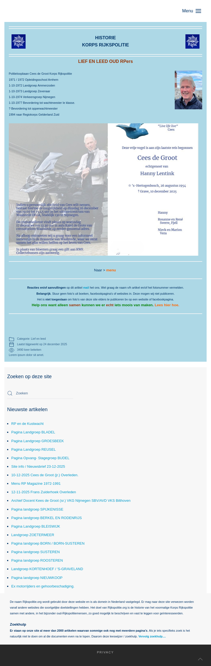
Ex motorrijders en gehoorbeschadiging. (42, 586)
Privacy (102, 652)
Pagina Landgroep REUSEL (33, 449)
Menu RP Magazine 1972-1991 (36, 483)
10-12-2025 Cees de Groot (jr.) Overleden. (44, 475)
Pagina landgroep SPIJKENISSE (37, 509)
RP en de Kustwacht (27, 424)
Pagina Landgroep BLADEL (33, 432)
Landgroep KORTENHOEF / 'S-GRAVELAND (47, 569)
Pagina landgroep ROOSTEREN (37, 560)
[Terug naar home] (34, 11)
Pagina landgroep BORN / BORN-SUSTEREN (48, 543)
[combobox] (40, 393)
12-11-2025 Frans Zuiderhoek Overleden (43, 492)
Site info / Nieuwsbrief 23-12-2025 (38, 466)
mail (86, 287)
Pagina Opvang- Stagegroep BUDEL (40, 458)
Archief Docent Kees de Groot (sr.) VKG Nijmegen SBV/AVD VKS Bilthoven (71, 500)
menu (111, 270)
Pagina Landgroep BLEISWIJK (35, 526)
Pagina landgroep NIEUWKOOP (36, 578)
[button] (194, 11)
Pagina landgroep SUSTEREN (35, 552)
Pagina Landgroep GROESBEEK (37, 441)
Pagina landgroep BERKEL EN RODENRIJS (46, 518)
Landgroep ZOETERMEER (32, 535)
